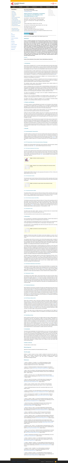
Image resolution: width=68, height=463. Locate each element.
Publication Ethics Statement (15, 23)
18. (24, 434)
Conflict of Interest (28, 342)
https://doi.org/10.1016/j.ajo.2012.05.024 (45, 444)
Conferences (34, 6)
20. (24, 442)
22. (24, 452)
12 (28, 256)
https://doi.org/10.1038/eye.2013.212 (29, 405)
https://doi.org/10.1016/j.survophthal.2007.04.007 (31, 381)
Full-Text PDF (50, 10)
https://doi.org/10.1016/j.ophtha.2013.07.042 (32, 400)
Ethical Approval (27, 347)
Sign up (42, 461)
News (41, 6)
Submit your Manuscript (49, 461)
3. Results (26, 128)
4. (24, 374)
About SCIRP (32, 459)
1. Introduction (27, 63)
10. (24, 398)
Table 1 (35, 145)
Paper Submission (14, 18)
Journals (20, 6)
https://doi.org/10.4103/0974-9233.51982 (43, 395)
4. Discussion (27, 216)
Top (11, 33)
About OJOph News (14, 24)
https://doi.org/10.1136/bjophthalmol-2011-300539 (40, 391)
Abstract (49, 9)
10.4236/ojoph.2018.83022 (28, 11)
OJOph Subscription (14, 19)
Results (12, 39)
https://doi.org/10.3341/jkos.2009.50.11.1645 (32, 432)
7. (24, 387)
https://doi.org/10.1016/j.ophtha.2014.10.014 (41, 409)
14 (48, 294)
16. (24, 425)
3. (24, 370)
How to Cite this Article (51, 15)
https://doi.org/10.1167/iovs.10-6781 (47, 422)
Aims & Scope (13, 13)
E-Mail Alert (13, 461)
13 (43, 268)
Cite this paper (27, 351)
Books (27, 6)
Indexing (12, 11)
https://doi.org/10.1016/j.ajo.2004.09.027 (30, 435)
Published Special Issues (15, 29)
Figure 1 (54, 137)
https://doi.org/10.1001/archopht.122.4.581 (33, 427)
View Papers (13, 12)
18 (30, 301)
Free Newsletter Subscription (15, 20)
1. (24, 362)
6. (24, 383)
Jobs (54, 6)
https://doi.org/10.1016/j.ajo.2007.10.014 (42, 417)
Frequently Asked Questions (15, 25)
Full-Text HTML (50, 11)
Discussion (13, 41)
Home (14, 6)
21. (24, 448)
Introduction (13, 36)
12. (24, 407)
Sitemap (35, 459)
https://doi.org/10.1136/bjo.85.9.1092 (29, 440)
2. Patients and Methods (29, 102)
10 (48, 253)
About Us (48, 6)
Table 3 (32, 204)
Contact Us (38, 459)
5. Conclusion (27, 328)
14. (24, 415)
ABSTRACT (26, 38)
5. (24, 379)
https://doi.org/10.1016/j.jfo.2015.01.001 (30, 450)
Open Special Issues (14, 28)
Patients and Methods (14, 38)
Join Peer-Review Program (21, 461)
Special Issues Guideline (15, 30)
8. (24, 390)
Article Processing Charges (15, 17)
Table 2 (42, 154)
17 (29, 293)
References (26, 359)
